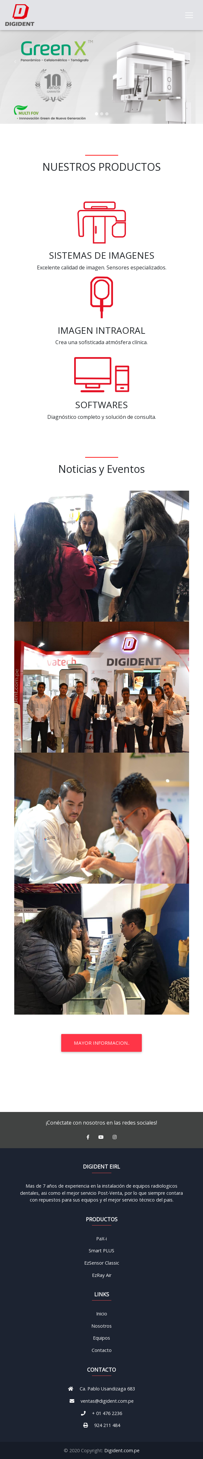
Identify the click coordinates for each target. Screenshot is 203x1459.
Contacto (102, 1350)
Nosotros (101, 1326)
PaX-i (101, 1239)
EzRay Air (101, 1275)
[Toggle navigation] (189, 16)
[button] (15, 62)
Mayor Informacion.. (102, 1043)
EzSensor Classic (101, 1263)
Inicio (101, 1314)
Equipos (101, 1338)
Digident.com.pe (122, 1450)
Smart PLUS (101, 1250)
